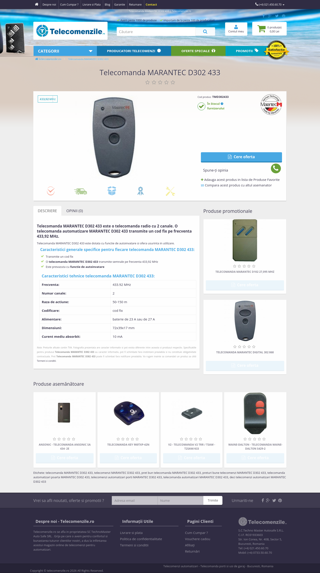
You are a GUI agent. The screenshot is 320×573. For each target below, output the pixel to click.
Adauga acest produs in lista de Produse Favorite (240, 179)
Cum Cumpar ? (196, 532)
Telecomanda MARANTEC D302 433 (88, 59)
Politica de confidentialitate (141, 539)
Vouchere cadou (197, 539)
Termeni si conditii (46, 360)
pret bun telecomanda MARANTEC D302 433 (171, 473)
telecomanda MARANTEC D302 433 (69, 473)
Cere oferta (241, 156)
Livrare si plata (131, 532)
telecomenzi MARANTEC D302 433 (117, 473)
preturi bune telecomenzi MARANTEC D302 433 (234, 473)
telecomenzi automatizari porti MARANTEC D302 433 (126, 477)
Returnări (192, 551)
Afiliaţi (190, 545)
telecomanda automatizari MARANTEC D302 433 (195, 477)
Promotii (247, 50)
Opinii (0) (74, 210)
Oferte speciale (198, 50)
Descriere (47, 210)
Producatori (134, 50)
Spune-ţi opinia (215, 170)
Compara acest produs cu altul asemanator (236, 185)
